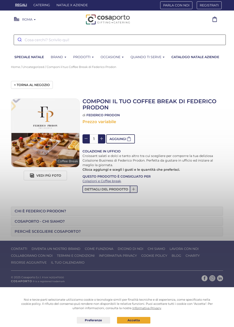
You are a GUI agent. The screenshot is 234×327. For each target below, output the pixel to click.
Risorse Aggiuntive (29, 262)
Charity (193, 256)
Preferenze (93, 320)
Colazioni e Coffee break (101, 181)
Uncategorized (33, 67)
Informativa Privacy (118, 256)
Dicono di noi (130, 249)
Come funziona (99, 249)
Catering (41, 5)
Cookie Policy (154, 256)
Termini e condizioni (76, 256)
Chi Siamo (156, 249)
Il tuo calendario (68, 262)
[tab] (117, 211)
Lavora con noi (184, 249)
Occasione (112, 57)
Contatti (19, 249)
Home (15, 67)
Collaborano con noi (32, 256)
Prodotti (83, 57)
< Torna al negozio (32, 85)
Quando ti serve (147, 57)
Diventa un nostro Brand (56, 249)
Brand (58, 57)
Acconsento (133, 320)
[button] (120, 138)
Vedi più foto (45, 175)
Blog (176, 256)
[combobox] (120, 40)
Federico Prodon (103, 115)
